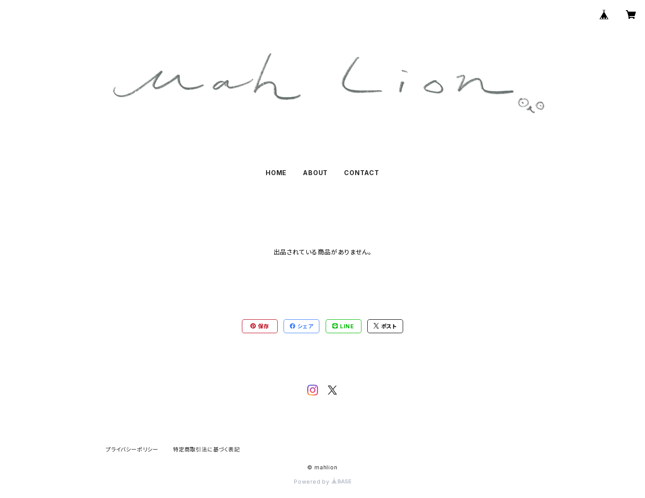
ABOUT (315, 172)
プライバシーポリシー (132, 449)
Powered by (322, 481)
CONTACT (361, 172)
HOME (276, 172)
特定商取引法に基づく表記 (206, 449)
